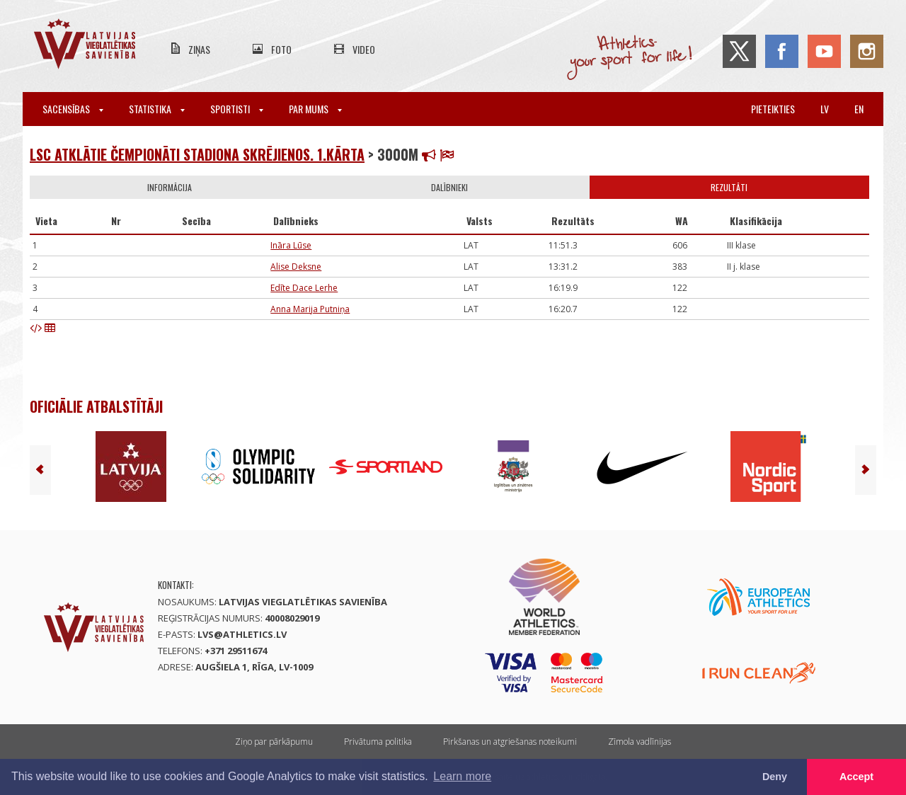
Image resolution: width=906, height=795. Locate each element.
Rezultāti (729, 187)
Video (363, 49)
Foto (281, 49)
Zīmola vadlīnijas (639, 742)
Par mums (315, 108)
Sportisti (236, 108)
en (859, 108)
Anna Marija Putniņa (310, 309)
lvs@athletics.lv (242, 634)
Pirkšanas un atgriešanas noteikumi (510, 742)
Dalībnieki (449, 187)
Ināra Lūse (290, 245)
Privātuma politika (378, 742)
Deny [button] (774, 776)
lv (824, 108)
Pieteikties (773, 108)
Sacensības (72, 108)
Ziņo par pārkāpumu (274, 742)
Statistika (157, 108)
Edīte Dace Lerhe (304, 288)
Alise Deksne (295, 267)
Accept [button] (856, 776)
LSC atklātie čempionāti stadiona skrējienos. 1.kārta (197, 154)
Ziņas (199, 49)
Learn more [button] (462, 776)
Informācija (169, 187)
